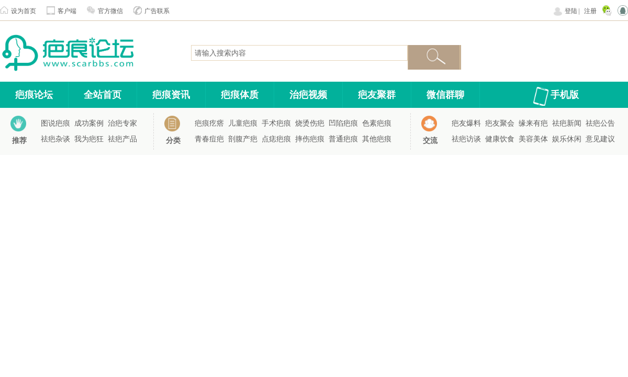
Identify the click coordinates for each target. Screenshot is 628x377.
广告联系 (157, 11)
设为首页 (23, 11)
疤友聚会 (499, 123)
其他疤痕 (376, 139)
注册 (590, 11)
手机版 (565, 95)
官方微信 (110, 11)
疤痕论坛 (34, 95)
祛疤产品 (122, 139)
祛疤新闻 (566, 123)
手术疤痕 (276, 123)
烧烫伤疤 (309, 123)
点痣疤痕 (276, 139)
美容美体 (533, 139)
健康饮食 (499, 139)
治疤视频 (308, 95)
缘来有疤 (533, 123)
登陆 (571, 11)
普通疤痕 (343, 139)
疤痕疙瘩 (209, 123)
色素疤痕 (376, 123)
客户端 (67, 11)
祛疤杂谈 (55, 139)
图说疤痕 (55, 123)
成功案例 (89, 123)
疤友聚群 (377, 95)
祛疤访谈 (466, 139)
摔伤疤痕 (309, 139)
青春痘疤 (209, 139)
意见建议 (600, 139)
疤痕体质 (240, 95)
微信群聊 (445, 95)
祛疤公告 (600, 123)
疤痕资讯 (171, 95)
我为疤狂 (89, 139)
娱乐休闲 (566, 139)
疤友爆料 (466, 123)
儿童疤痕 (242, 123)
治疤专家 (122, 123)
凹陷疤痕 (343, 123)
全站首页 (102, 95)
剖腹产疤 (242, 139)
